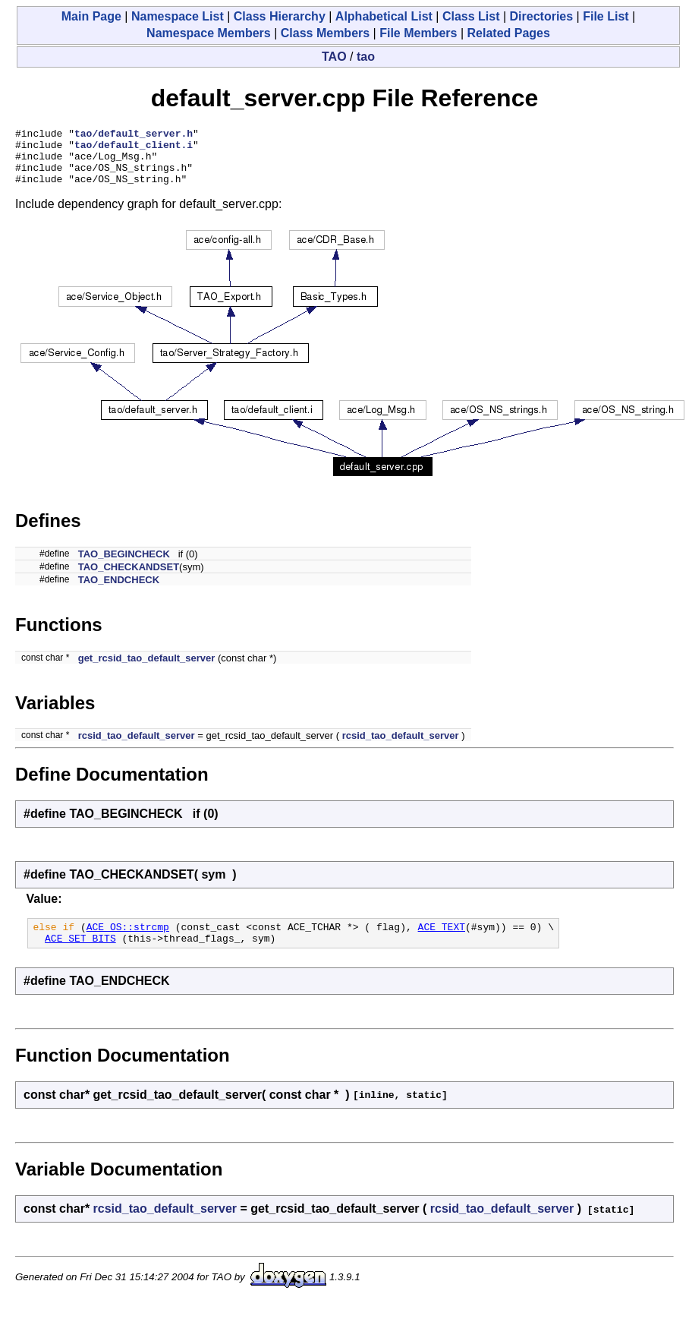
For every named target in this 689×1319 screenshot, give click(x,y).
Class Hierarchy (280, 16)
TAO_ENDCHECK (118, 591)
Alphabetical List (384, 16)
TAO (334, 56)
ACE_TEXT (441, 940)
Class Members (325, 33)
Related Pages (508, 33)
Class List (471, 16)
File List (605, 16)
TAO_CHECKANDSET (128, 578)
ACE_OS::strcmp (128, 940)
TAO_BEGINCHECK (124, 565)
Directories (542, 16)
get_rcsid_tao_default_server (147, 669)
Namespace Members (208, 33)
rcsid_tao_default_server (136, 747)
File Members (418, 33)
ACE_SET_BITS (80, 954)
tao (366, 56)
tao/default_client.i (133, 149)
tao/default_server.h (133, 135)
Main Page (91, 16)
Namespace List (177, 16)
